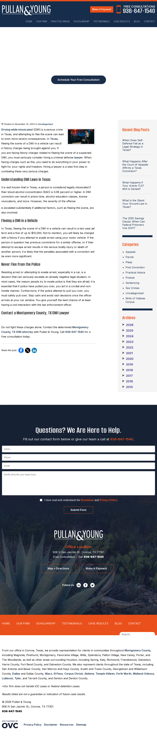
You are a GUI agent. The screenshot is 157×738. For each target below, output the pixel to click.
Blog (137, 21)
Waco (48, 673)
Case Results (122, 21)
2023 (127, 342)
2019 (127, 364)
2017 (127, 375)
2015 (127, 387)
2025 (127, 330)
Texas (54, 138)
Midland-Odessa (143, 673)
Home (29, 21)
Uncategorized (45, 124)
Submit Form (78, 510)
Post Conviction (135, 267)
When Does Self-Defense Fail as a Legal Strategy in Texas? (132, 145)
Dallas (16, 673)
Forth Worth (123, 673)
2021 (127, 353)
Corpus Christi (73, 673)
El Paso (58, 673)
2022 (127, 347)
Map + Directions (58, 568)
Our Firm (41, 21)
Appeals (131, 251)
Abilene (89, 673)
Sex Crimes (132, 288)
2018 (127, 370)
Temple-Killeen (105, 673)
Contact (149, 21)
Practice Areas (60, 21)
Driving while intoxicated (17, 129)
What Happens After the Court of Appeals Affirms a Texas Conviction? (135, 166)
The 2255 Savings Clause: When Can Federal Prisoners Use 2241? (133, 223)
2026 (127, 325)
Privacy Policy (108, 500)
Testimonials (101, 21)
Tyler (18, 678)
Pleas (129, 262)
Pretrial (130, 277)
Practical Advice (135, 272)
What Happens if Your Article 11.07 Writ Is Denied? (133, 186)
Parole (130, 257)
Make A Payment (101, 9)
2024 (127, 336)
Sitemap (81, 724)
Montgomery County (138, 650)
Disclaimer (87, 500)
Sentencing (132, 282)
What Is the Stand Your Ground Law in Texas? (134, 203)
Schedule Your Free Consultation (79, 79)
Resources (67, 724)
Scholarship (81, 21)
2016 (127, 381)
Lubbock (7, 678)
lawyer (78, 157)
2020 (127, 358)
